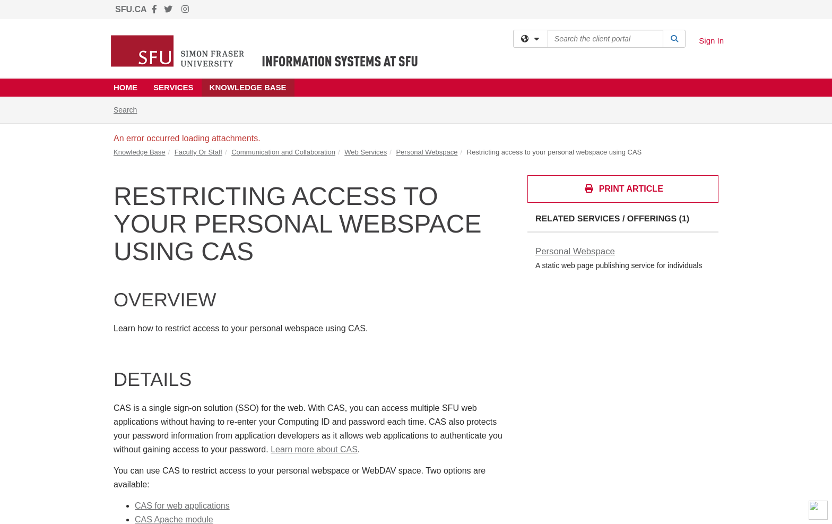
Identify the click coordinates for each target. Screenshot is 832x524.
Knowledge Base (248, 87)
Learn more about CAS (314, 449)
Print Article (623, 188)
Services (173, 87)
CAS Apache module (174, 519)
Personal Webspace (426, 152)
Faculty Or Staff (198, 152)
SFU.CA (131, 9)
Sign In (711, 40)
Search (129, 109)
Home (125, 87)
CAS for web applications (182, 505)
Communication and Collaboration (283, 152)
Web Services (365, 152)
